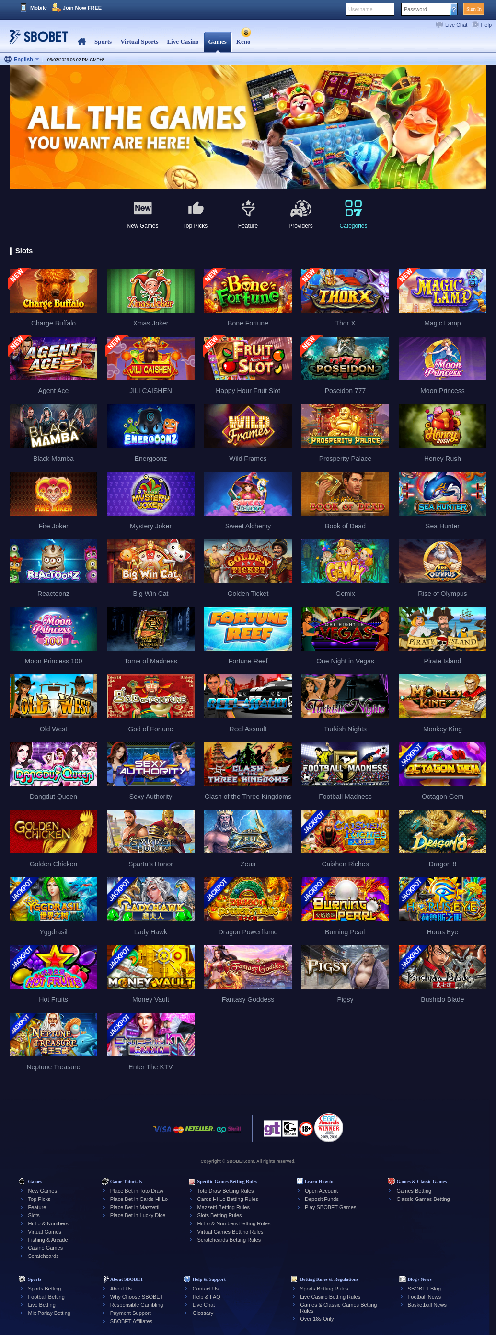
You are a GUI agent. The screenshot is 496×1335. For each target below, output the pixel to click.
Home (82, 42)
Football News (424, 1297)
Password (415, 9)
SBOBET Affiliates (131, 1321)
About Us (121, 1288)
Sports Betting (44, 1288)
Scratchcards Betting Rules (229, 1240)
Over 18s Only (317, 1319)
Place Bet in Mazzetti (135, 1207)
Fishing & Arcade (48, 1240)
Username (360, 9)
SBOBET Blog (424, 1288)
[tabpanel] (248, 127)
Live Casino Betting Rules (330, 1297)
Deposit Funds (322, 1199)
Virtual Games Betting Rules (230, 1231)
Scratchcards (43, 1256)
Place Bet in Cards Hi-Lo (139, 1199)
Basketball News (427, 1305)
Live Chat (456, 25)
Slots (33, 1215)
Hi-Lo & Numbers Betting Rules (234, 1223)
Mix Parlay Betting (49, 1313)
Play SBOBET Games (330, 1207)
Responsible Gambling (136, 1305)
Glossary (203, 1313)
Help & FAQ (206, 1297)
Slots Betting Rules (219, 1215)
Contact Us (206, 1288)
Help (486, 25)
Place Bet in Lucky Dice (138, 1215)
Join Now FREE (82, 8)
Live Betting (41, 1305)
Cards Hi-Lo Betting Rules (227, 1199)
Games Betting (413, 1191)
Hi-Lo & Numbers (48, 1223)
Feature (37, 1207)
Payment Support (130, 1313)
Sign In (474, 8)
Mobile (38, 8)
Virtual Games (44, 1231)
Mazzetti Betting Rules (223, 1207)
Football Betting (46, 1297)
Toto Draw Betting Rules (225, 1191)
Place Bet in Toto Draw (136, 1191)
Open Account (321, 1191)
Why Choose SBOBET (136, 1297)
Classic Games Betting (423, 1199)
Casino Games (45, 1248)
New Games (42, 1191)
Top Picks (39, 1199)
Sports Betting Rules (324, 1288)
